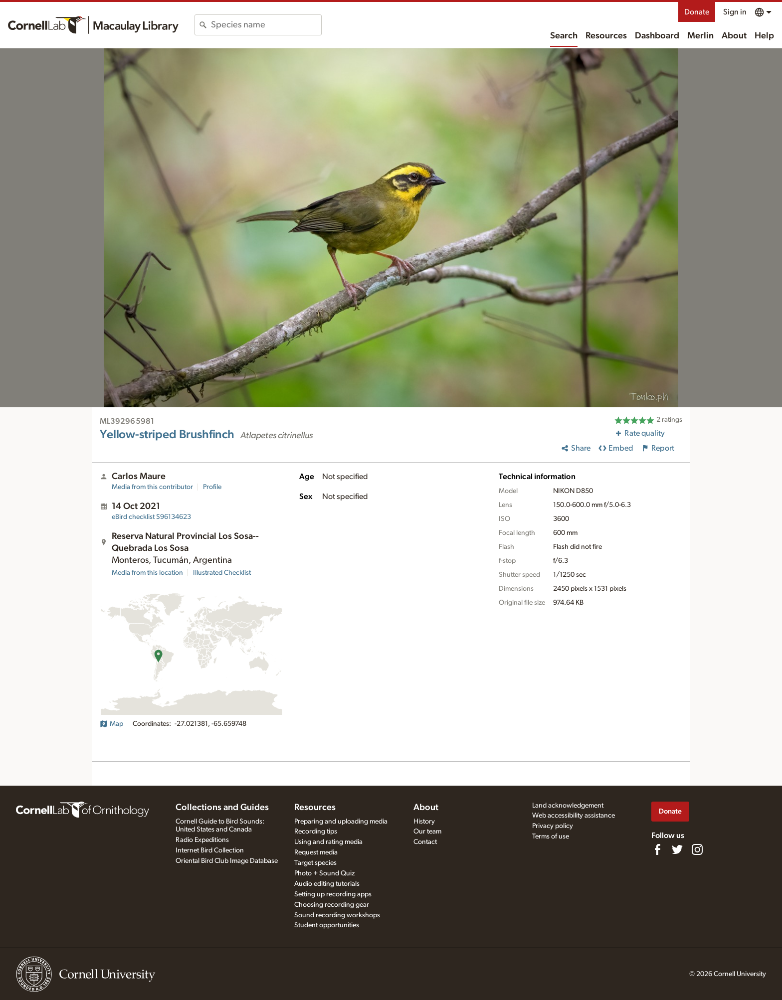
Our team (427, 831)
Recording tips (315, 831)
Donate (696, 12)
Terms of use (550, 836)
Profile (212, 487)
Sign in (735, 12)
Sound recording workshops (337, 915)
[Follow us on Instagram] (697, 849)
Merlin (700, 35)
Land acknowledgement (567, 805)
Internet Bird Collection (210, 850)
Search (564, 35)
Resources (606, 35)
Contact (425, 841)
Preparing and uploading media (341, 821)
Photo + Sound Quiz (324, 873)
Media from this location (147, 572)
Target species (315, 862)
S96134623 (151, 516)
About (734, 35)
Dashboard (657, 35)
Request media (316, 852)
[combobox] (266, 25)
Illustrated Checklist (222, 572)
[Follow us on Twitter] (677, 849)
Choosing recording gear (331, 904)
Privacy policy (552, 826)
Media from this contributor (152, 487)
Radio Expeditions (202, 839)
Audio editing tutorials (327, 883)
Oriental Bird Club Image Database (227, 860)
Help (764, 35)
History (424, 821)
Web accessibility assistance (573, 815)
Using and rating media (328, 841)
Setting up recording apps (333, 894)
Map (111, 723)
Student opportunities (326, 925)
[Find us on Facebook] (657, 849)
